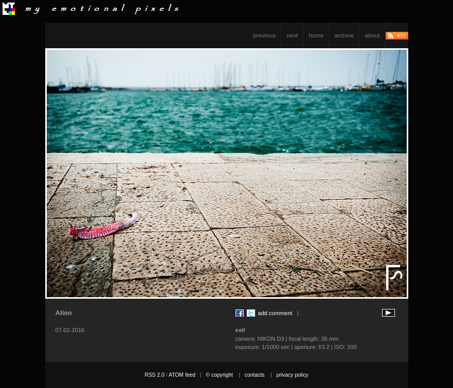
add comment (275, 313)
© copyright (219, 375)
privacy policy (292, 375)
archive (344, 35)
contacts (255, 375)
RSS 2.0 (154, 375)
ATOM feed (182, 375)
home (316, 35)
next (292, 35)
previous (264, 35)
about (372, 35)
